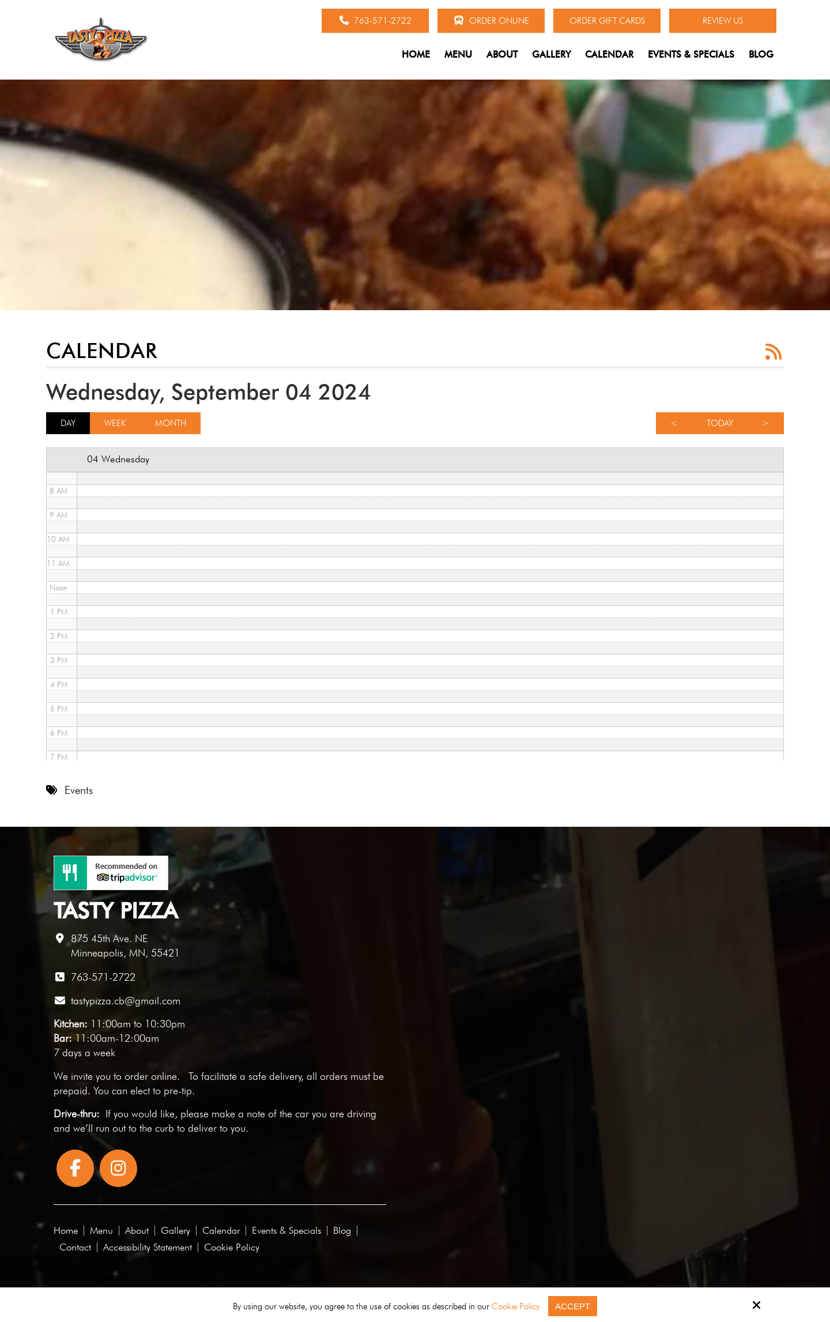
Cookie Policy (516, 1306)
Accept (572, 1306)
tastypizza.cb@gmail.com (125, 1001)
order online (150, 1076)
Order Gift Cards (607, 21)
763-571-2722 (375, 21)
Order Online (491, 21)
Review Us (723, 21)
